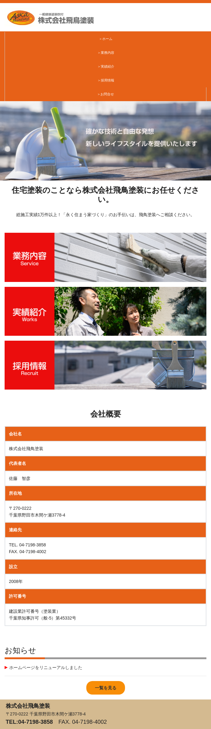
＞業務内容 (105, 52)
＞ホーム (105, 39)
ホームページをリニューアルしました (45, 667)
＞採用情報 (105, 80)
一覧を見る (105, 687)
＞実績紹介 (105, 66)
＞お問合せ (105, 94)
